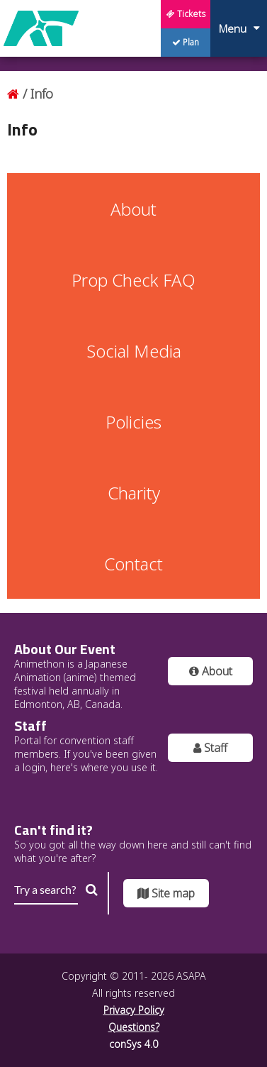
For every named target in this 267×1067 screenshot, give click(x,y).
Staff (210, 748)
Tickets (185, 14)
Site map (166, 893)
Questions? (133, 1027)
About (210, 671)
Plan (185, 42)
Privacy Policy (133, 1010)
